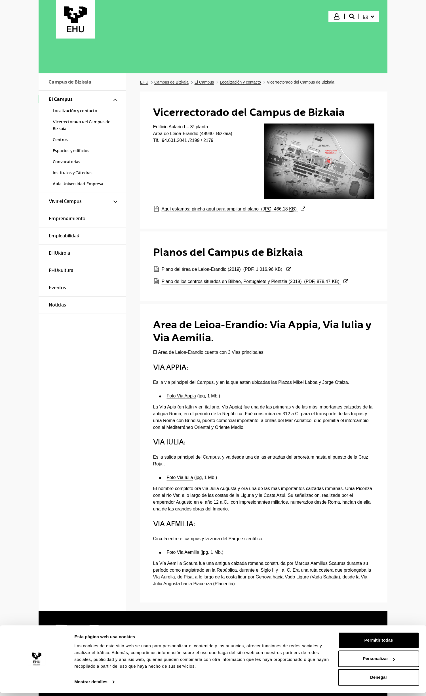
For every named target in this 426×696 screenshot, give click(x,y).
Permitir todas (378, 643)
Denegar (378, 680)
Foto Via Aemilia (183, 552)
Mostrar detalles (90, 684)
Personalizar (379, 661)
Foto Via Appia (181, 395)
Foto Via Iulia (180, 477)
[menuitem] (368, 16)
